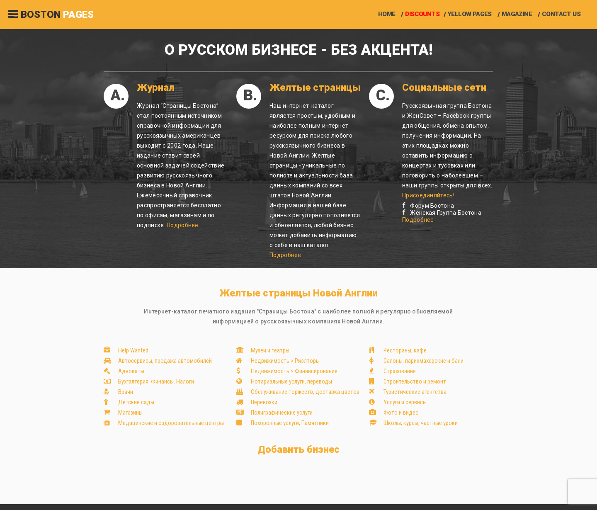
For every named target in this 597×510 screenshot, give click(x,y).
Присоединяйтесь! (428, 195)
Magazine (517, 14)
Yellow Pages (470, 14)
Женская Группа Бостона (441, 212)
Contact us (561, 14)
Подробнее (183, 225)
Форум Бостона (428, 205)
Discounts (422, 14)
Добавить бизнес (298, 449)
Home (387, 14)
